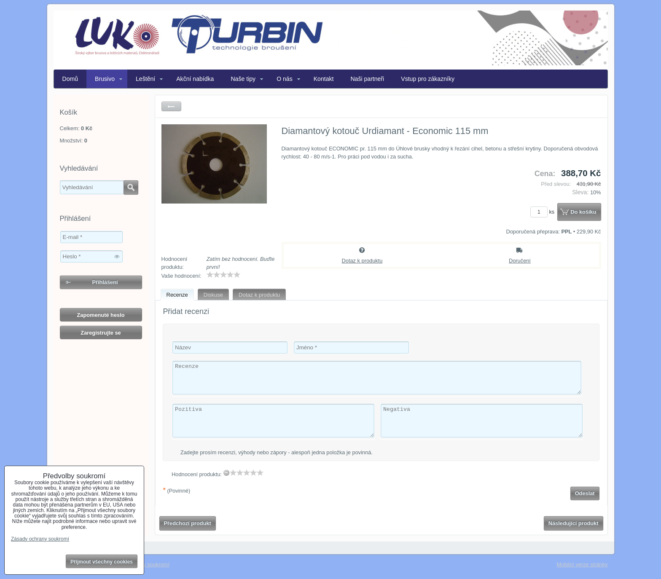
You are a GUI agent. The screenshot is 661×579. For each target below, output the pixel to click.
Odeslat (585, 493)
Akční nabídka (195, 78)
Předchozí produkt (187, 523)
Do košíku (583, 212)
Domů (70, 78)
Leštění (145, 78)
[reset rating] (226, 472)
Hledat (131, 187)
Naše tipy (243, 78)
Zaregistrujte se (101, 333)
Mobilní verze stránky (582, 564)
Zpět (171, 106)
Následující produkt (573, 523)
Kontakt (324, 78)
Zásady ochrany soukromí (40, 539)
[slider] (223, 274)
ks (543, 212)
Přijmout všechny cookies (101, 562)
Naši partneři (367, 78)
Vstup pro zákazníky (427, 78)
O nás (285, 78)
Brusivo (105, 78)
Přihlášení (105, 282)
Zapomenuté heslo (100, 315)
